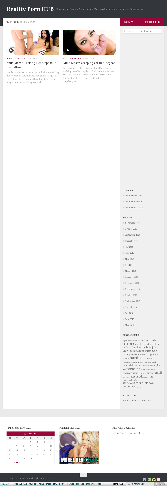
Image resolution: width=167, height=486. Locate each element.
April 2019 (130, 265)
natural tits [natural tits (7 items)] (129, 365)
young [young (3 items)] (139, 387)
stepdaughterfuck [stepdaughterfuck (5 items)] (131, 380)
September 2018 (132, 301)
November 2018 (132, 289)
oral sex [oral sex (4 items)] (146, 366)
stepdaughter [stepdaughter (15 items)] (144, 376)
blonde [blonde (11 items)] (141, 347)
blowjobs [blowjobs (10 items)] (128, 350)
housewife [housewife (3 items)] (150, 358)
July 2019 (129, 247)
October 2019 (131, 229)
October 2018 (131, 295)
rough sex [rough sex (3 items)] (142, 373)
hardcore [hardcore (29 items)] (138, 358)
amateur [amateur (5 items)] (142, 340)
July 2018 (129, 313)
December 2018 (132, 283)
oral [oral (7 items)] (140, 365)
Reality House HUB (134, 208)
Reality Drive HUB (133, 196)
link (164, 445)
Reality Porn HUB (30, 9)
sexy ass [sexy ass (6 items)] (150, 373)
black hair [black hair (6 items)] (131, 347)
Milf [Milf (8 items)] (153, 361)
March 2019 (130, 271)
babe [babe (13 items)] (154, 340)
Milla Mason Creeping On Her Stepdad (89, 63)
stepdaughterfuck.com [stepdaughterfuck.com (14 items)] (139, 383)
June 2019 (129, 253)
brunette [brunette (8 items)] (139, 350)
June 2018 (129, 319)
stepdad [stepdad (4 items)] (130, 377)
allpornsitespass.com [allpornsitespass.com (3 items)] (130, 341)
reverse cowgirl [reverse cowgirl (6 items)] (130, 373)
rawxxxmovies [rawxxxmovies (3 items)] (150, 369)
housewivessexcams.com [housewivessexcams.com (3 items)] (131, 362)
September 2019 (132, 235)
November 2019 (132, 223)
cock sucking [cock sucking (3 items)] (135, 354)
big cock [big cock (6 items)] (152, 344)
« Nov (17, 462)
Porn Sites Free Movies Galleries (130, 433)
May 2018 (129, 325)
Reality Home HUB (16, 59)
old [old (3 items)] (136, 366)
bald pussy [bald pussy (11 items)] (129, 343)
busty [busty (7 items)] (148, 351)
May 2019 (129, 259)
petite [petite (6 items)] (152, 365)
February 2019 (131, 277)
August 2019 (131, 241)
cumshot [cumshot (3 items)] (142, 354)
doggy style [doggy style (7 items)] (152, 354)
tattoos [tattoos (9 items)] (127, 386)
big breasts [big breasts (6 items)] (142, 344)
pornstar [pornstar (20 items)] (133, 369)
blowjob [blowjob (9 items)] (151, 347)
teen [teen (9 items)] (133, 386)
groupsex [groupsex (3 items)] (126, 358)
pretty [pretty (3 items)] (143, 369)
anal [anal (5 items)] (148, 340)
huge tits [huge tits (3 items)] (143, 362)
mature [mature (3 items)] (148, 362)
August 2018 (131, 307)
